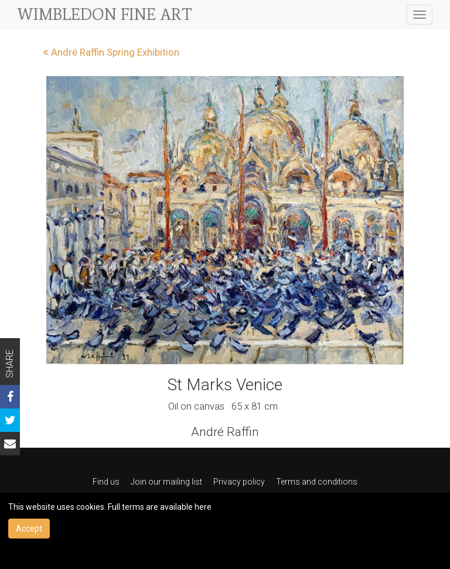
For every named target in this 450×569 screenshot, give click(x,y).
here (203, 507)
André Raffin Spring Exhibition (111, 52)
